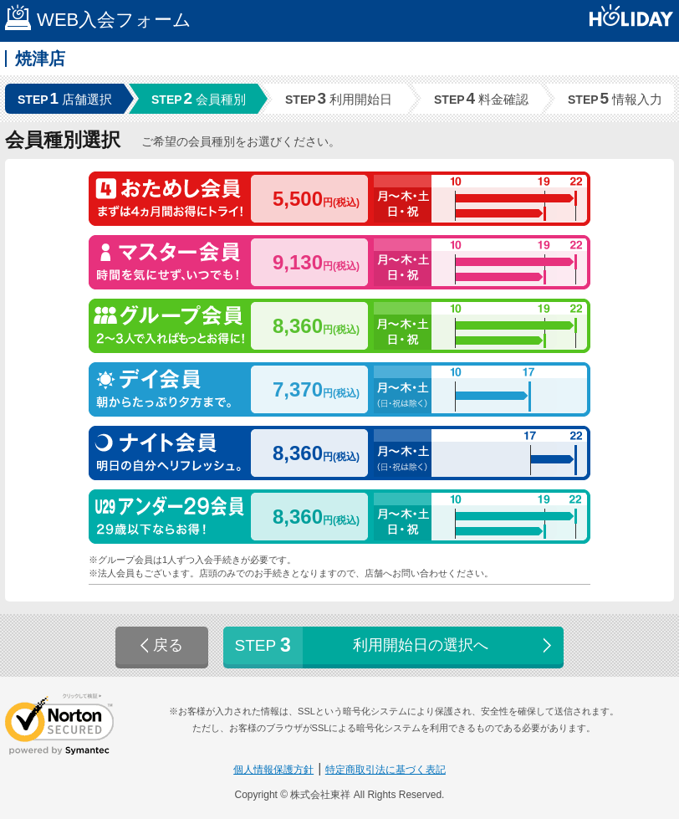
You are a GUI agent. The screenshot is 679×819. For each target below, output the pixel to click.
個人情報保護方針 (273, 769)
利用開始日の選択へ (395, 645)
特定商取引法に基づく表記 (385, 769)
